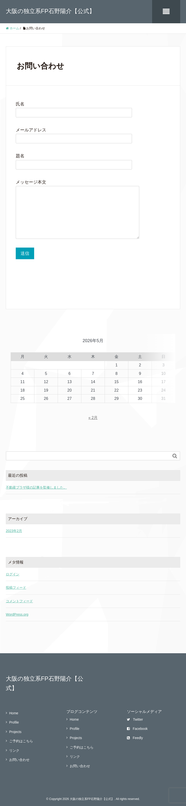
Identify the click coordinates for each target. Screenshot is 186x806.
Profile (14, 720)
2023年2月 (14, 528)
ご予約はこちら (21, 738)
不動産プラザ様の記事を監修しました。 (36, 484)
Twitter (135, 716)
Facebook (137, 726)
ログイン (12, 571)
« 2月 (93, 415)
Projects (15, 729)
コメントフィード (19, 598)
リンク (14, 748)
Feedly (135, 735)
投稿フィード (16, 585)
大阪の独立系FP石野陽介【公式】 (50, 11)
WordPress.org (17, 611)
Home (13, 710)
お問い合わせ (19, 757)
